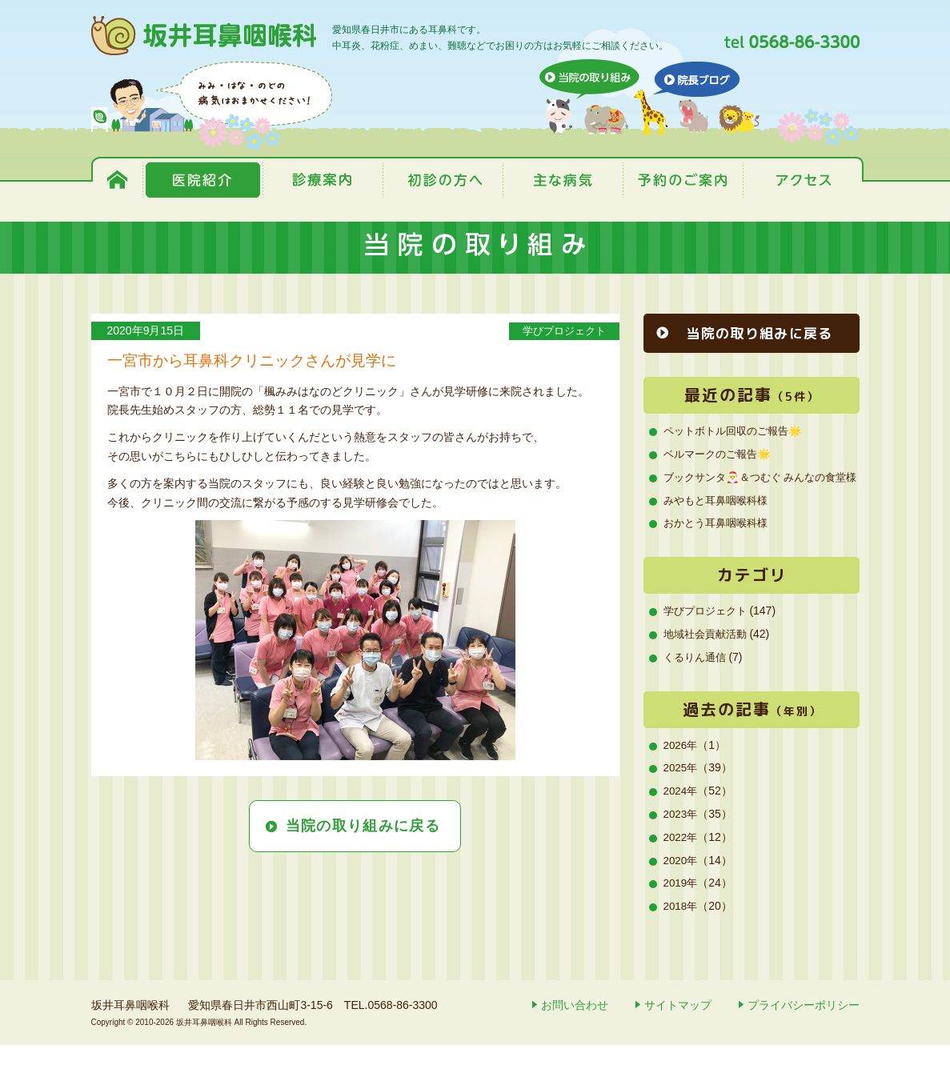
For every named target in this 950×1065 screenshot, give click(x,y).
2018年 (681, 925)
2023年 (681, 833)
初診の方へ (443, 180)
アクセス (801, 180)
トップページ (118, 180)
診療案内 (323, 180)
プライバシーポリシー (804, 1025)
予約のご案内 (683, 180)
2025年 (681, 788)
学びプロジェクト (558, 330)
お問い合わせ (574, 1025)
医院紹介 (202, 180)
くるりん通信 (697, 677)
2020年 (681, 880)
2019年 (681, 903)
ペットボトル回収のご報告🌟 (737, 432)
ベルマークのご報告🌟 (720, 454)
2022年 (681, 857)
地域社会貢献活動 (708, 653)
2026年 (681, 765)
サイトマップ (677, 1025)
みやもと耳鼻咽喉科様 (719, 520)
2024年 (681, 810)
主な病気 (563, 180)
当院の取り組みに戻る (363, 826)
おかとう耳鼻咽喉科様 (719, 543)
